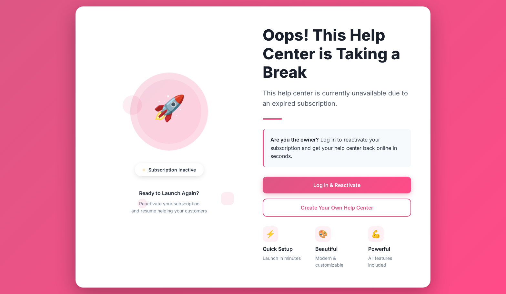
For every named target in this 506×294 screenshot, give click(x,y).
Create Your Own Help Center (337, 207)
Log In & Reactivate (336, 185)
